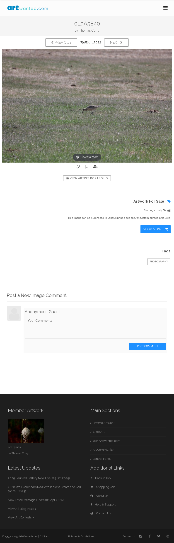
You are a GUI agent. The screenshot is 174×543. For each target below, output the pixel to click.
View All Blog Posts (22, 508)
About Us (99, 496)
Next (116, 42)
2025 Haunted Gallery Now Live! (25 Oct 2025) (39, 478)
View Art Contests (21, 517)
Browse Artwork (103, 423)
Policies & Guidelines (81, 536)
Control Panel (102, 458)
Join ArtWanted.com (106, 440)
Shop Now (155, 229)
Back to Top (100, 478)
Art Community (103, 449)
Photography (159, 261)
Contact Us (100, 513)
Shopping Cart (102, 487)
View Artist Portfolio (87, 178)
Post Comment (147, 346)
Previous (61, 42)
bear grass (14, 447)
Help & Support (103, 504)
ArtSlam (44, 536)
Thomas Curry (89, 30)
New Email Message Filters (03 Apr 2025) (36, 500)
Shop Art (98, 431)
